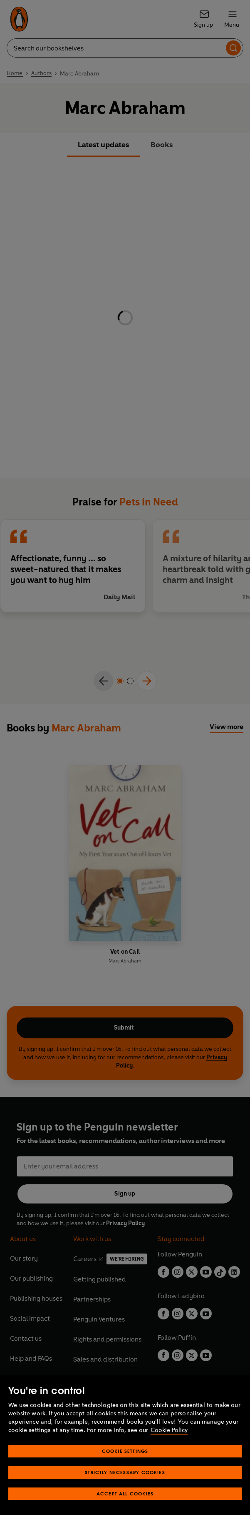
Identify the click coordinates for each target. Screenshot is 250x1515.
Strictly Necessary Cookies (125, 1472)
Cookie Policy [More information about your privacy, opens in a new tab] (169, 1430)
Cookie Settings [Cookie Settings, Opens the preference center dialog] (125, 1451)
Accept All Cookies (125, 1493)
